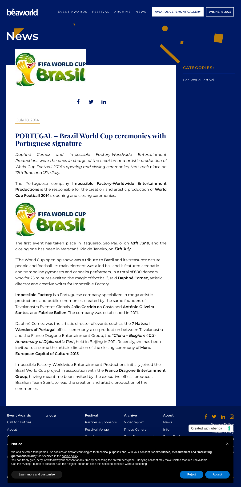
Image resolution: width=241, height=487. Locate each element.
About (12, 429)
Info (166, 429)
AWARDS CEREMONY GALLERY (178, 11)
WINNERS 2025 (220, 11)
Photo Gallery (135, 429)
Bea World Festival (198, 80)
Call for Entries (19, 422)
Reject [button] (191, 474)
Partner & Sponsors (101, 422)
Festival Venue (97, 429)
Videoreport (134, 422)
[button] (227, 443)
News (141, 11)
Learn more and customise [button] (37, 474)
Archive (122, 11)
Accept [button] (217, 474)
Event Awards (72, 11)
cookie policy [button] (70, 456)
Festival (100, 11)
